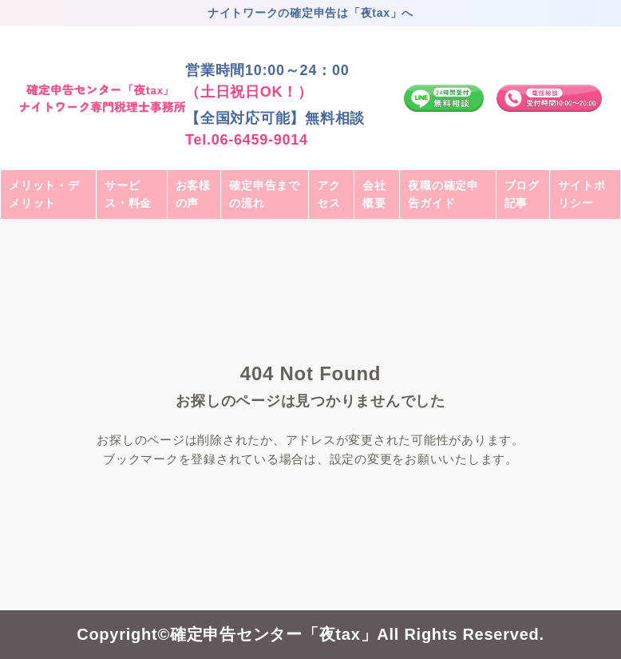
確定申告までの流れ (264, 194)
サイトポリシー (581, 194)
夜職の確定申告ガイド (443, 194)
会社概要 (374, 194)
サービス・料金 (128, 194)
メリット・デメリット (44, 194)
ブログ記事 (522, 194)
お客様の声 (193, 194)
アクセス (329, 194)
